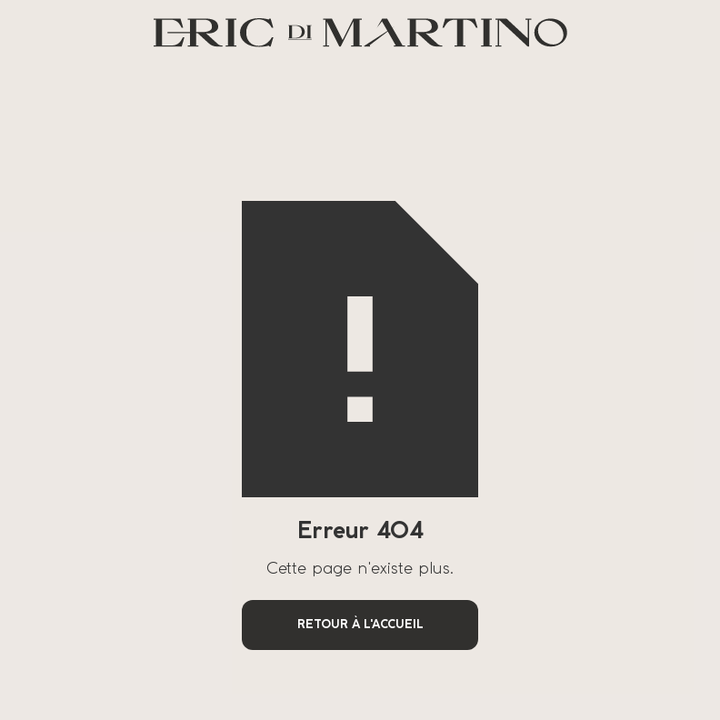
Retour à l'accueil (360, 625)
